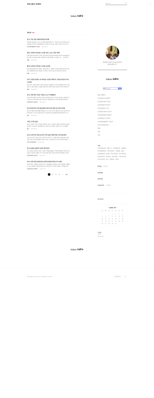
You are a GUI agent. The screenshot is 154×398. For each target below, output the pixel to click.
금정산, (108, 212)
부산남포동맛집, (102, 207)
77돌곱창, (118, 210)
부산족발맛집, (116, 207)
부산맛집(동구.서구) (103, 167)
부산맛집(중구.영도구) (32, 155)
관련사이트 (118, 363)
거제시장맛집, (111, 210)
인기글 (105, 225)
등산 (99, 190)
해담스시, (109, 207)
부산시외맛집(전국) (31, 142)
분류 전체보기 (102, 154)
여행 (28, 60)
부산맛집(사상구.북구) (104, 160)
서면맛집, (112, 218)
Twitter (108, 244)
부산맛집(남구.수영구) (104, 177)
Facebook (101, 244)
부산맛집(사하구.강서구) (105, 170)
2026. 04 (112, 266)
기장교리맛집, (122, 215)
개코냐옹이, (115, 215)
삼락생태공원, (101, 212)
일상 (28, 115)
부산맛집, (108, 215)
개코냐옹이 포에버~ (34, 4)
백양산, (117, 218)
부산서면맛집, (122, 212)
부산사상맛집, (101, 218)
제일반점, (123, 207)
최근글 (99, 225)
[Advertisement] (112, 66)
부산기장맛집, (114, 212)
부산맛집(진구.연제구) (32, 102)
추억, (107, 218)
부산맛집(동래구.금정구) (105, 174)
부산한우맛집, (101, 215)
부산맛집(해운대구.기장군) (33, 46)
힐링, (122, 210)
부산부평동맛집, (102, 210)
